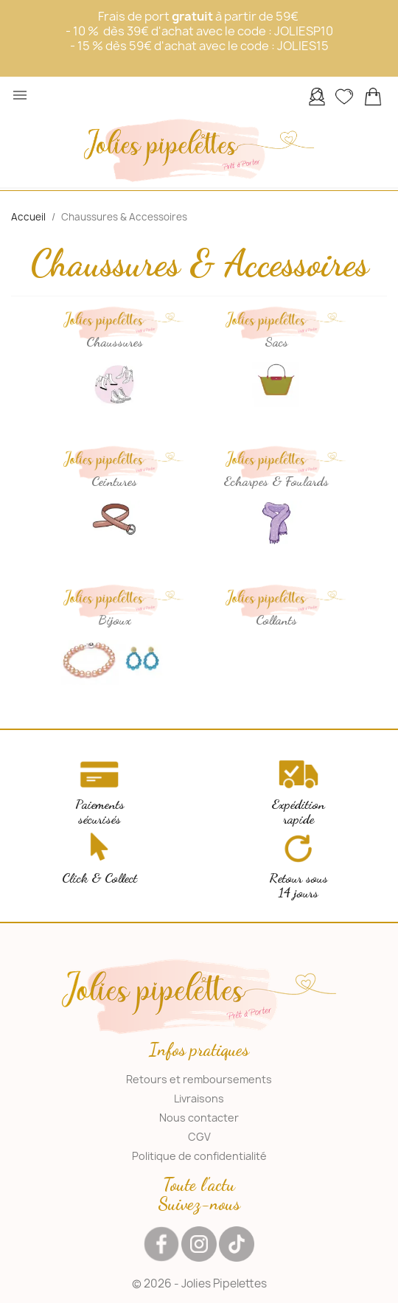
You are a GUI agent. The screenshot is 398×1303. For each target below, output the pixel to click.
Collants (276, 619)
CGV (199, 1137)
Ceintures (114, 481)
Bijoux (114, 619)
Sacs (276, 341)
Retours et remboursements (199, 1079)
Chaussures (114, 341)
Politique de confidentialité (199, 1156)
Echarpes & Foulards (276, 481)
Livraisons (199, 1098)
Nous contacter (199, 1118)
